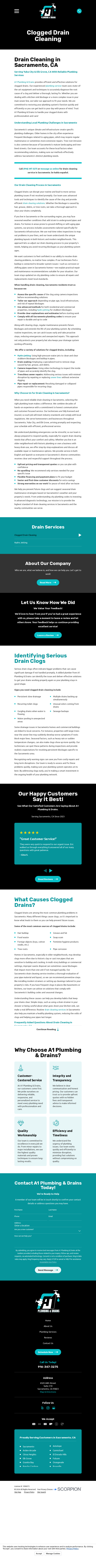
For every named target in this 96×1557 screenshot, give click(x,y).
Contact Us (48, 1343)
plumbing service (54, 86)
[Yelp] (42, 1408)
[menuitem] (48, 535)
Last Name (53, 1210)
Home (48, 1321)
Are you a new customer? (24, 1230)
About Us (48, 1326)
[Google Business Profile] (53, 1408)
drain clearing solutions (34, 203)
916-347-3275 (48, 1367)
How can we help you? (23, 1236)
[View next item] (51, 871)
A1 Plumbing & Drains (24, 82)
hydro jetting (43, 310)
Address (17, 1223)
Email (51, 1217)
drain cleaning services (55, 1009)
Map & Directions (48, 1392)
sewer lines (56, 377)
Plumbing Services (48, 1332)
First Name (18, 1210)
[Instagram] (47, 1408)
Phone (16, 1217)
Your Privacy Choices (46, 1490)
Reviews (48, 1338)
